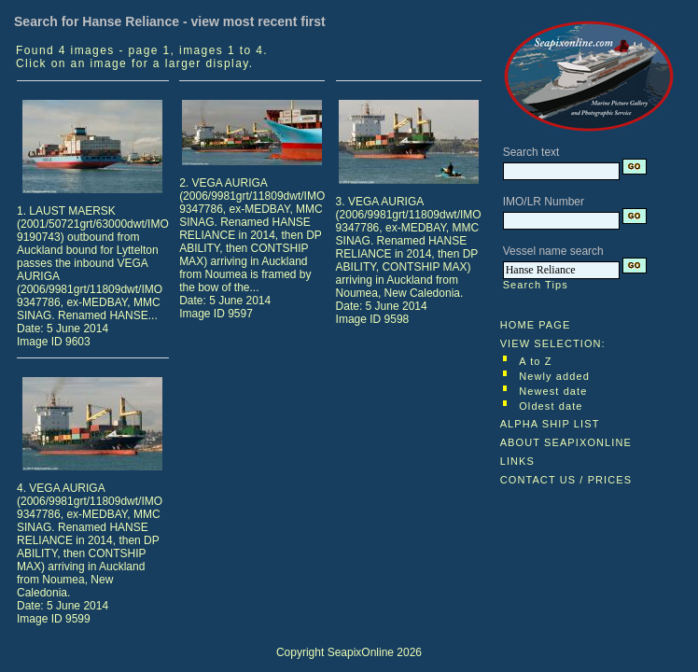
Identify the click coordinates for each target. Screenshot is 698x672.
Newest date (553, 391)
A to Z (535, 361)
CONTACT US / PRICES (566, 479)
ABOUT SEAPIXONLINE (566, 442)
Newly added (554, 376)
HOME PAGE (535, 324)
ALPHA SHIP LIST (550, 423)
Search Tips (535, 284)
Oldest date (550, 406)
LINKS (517, 461)
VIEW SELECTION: (553, 343)
